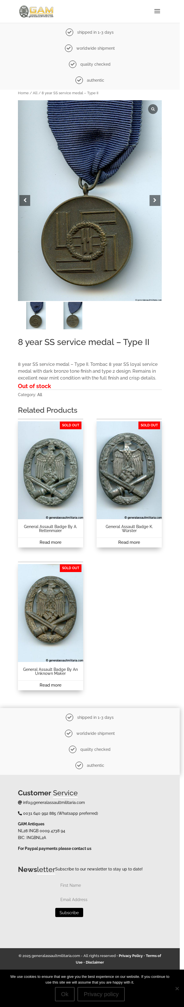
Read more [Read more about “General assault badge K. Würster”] (132, 549)
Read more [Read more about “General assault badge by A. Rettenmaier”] (52, 549)
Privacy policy (103, 994)
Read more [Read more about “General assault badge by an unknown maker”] (52, 695)
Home (24, 93)
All (35, 93)
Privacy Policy (133, 967)
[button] (158, 203)
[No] (177, 988)
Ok (67, 994)
